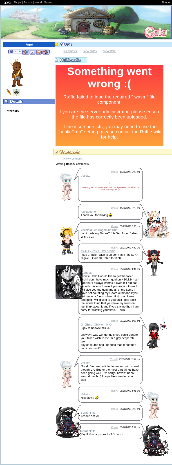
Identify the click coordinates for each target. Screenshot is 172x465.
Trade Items (39, 52)
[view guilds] (90, 51)
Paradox (86, 272)
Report (114, 172)
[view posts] (70, 51)
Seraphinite (88, 412)
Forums (28, 2)
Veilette (85, 175)
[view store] (109, 51)
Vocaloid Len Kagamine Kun (99, 230)
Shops (17, 2)
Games (48, 2)
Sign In (165, 2)
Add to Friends (25, 52)
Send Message (32, 52)
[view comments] (73, 158)
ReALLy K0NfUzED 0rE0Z (98, 251)
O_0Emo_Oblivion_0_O (96, 324)
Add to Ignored (46, 52)
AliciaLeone (88, 211)
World (38, 2)
